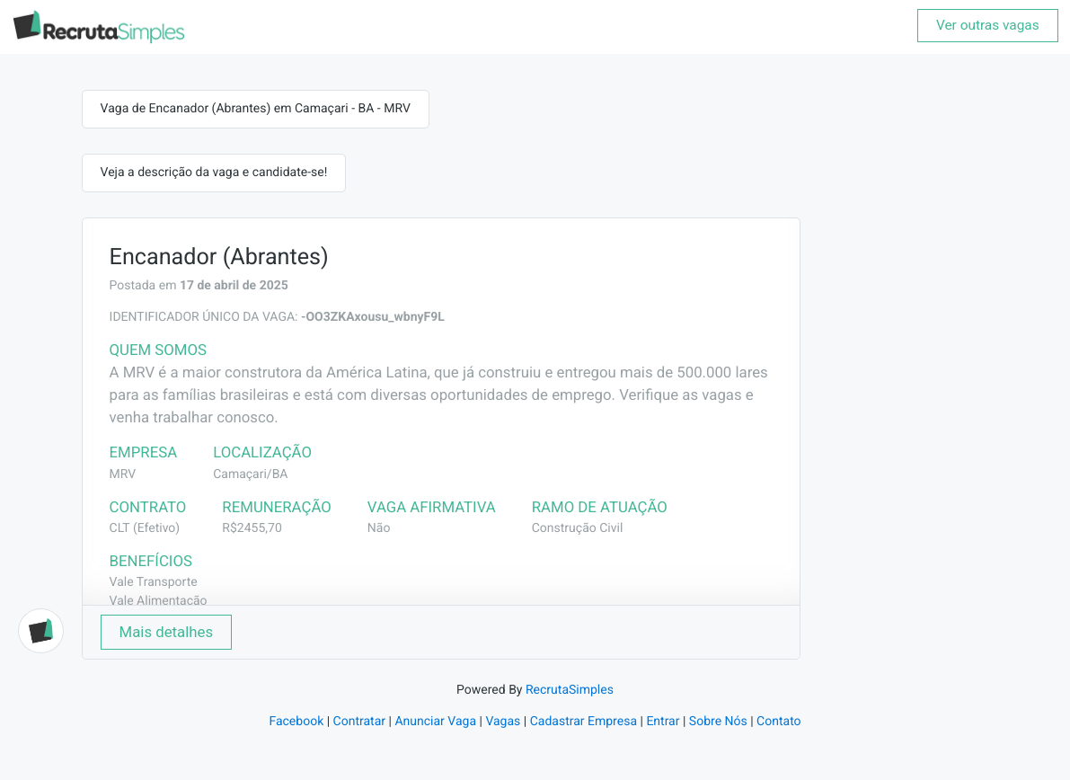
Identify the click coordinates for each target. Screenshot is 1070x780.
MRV (123, 474)
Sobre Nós (718, 721)
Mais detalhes (166, 632)
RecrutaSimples (570, 690)
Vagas (502, 721)
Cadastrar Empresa (583, 721)
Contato (778, 721)
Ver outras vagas (987, 25)
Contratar (359, 721)
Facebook (296, 721)
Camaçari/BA (250, 474)
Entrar (662, 721)
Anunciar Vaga (435, 721)
